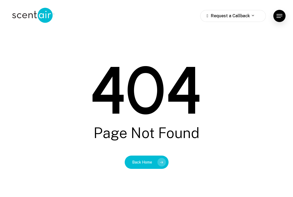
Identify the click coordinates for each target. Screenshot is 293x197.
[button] (279, 16)
